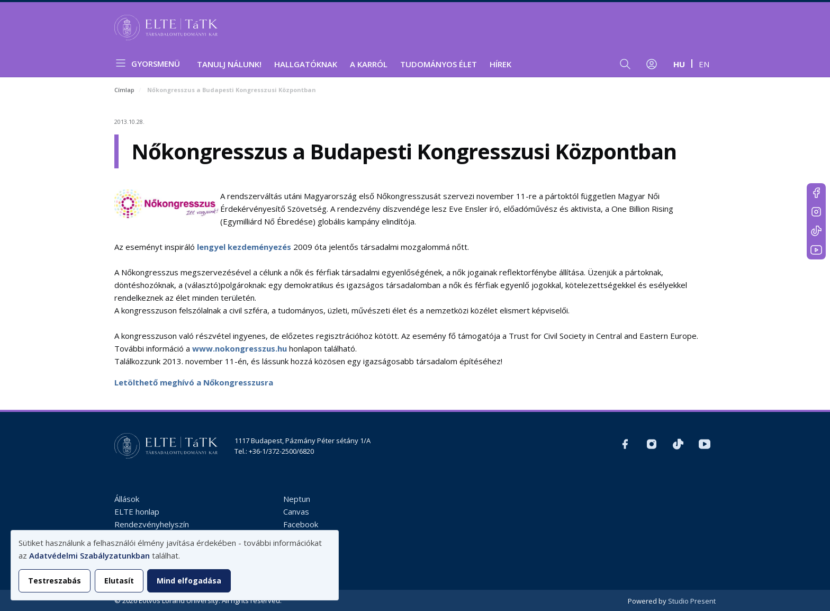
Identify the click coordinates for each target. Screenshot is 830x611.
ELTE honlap (136, 511)
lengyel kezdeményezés (244, 246)
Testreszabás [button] (54, 581)
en (704, 64)
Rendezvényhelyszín (151, 524)
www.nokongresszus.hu (239, 348)
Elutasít (119, 581)
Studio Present (692, 601)
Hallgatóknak (305, 64)
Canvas (296, 511)
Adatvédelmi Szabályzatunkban (89, 555)
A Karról (368, 64)
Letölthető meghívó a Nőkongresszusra (193, 382)
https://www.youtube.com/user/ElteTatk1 (816, 249)
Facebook (300, 524)
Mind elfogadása (189, 581)
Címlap (124, 90)
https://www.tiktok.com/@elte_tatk (816, 230)
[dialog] (175, 565)
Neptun (296, 498)
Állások (126, 498)
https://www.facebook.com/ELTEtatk (816, 192)
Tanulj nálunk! (229, 64)
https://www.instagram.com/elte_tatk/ (816, 211)
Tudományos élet (438, 64)
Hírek (500, 64)
